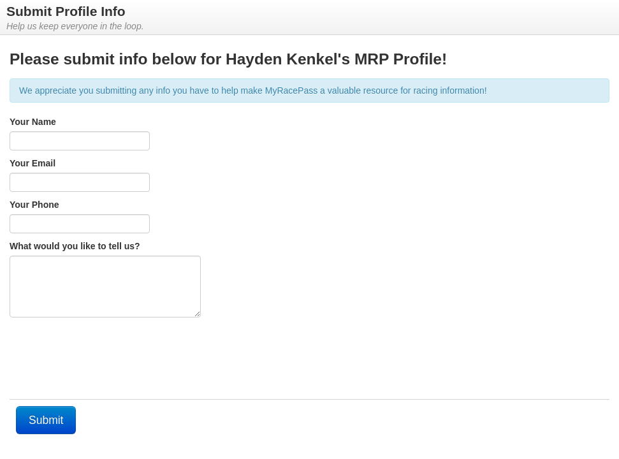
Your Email (32, 163)
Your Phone (34, 205)
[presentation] (106, 361)
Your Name (33, 122)
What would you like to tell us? (75, 246)
